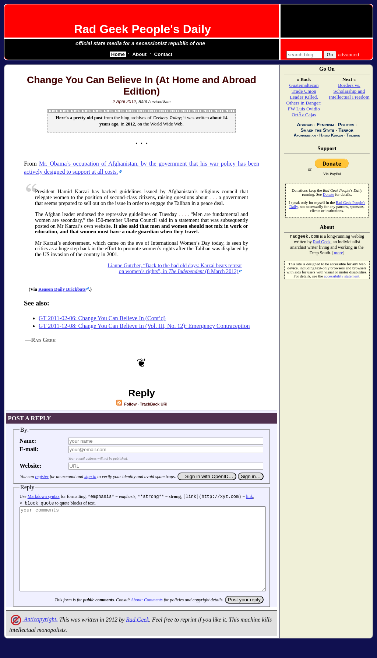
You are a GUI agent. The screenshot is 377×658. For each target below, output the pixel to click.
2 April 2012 (124, 101)
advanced (348, 54)
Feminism (325, 124)
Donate (328, 194)
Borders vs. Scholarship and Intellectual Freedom (349, 91)
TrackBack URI (154, 404)
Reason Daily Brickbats (62, 289)
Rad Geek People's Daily (142, 29)
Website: (31, 466)
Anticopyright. (33, 635)
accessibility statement (341, 277)
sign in (90, 476)
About (139, 54)
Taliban (353, 135)
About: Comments (146, 615)
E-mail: (29, 449)
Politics (346, 124)
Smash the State (317, 130)
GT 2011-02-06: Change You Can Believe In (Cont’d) (102, 318)
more (338, 253)
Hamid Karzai (331, 135)
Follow (126, 404)
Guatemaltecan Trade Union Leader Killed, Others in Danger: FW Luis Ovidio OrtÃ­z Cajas (304, 99)
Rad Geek (137, 635)
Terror (345, 130)
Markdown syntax (44, 496)
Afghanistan (305, 135)
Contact (163, 54)
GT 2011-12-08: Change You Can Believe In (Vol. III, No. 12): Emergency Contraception (144, 326)
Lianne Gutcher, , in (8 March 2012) (175, 268)
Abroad (305, 124)
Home (118, 54)
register (42, 476)
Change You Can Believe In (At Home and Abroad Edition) (141, 85)
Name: (28, 441)
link (249, 496)
